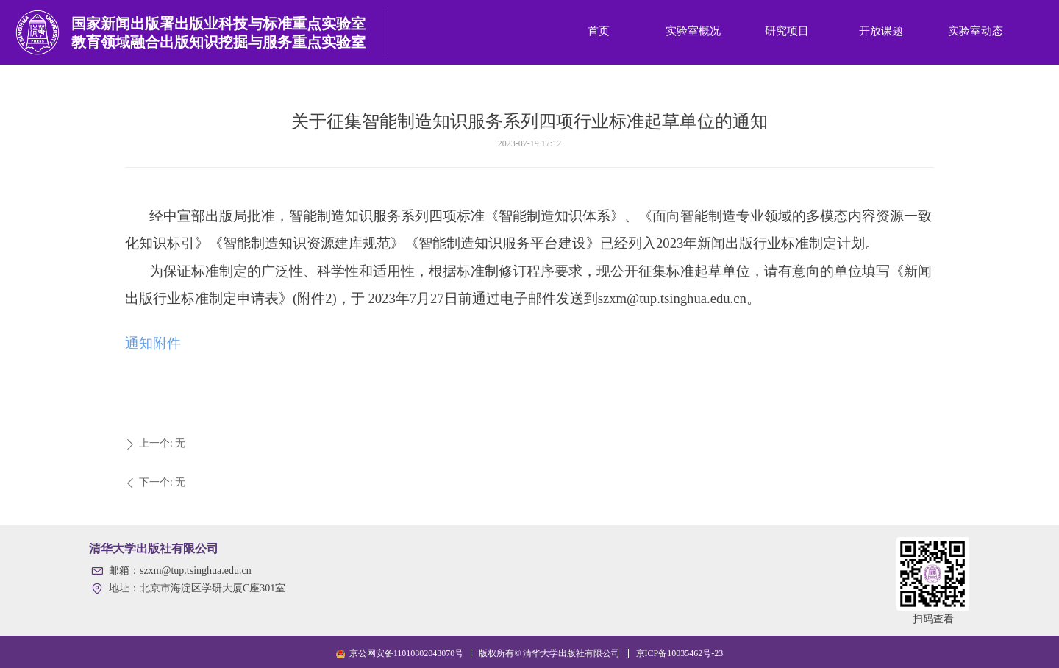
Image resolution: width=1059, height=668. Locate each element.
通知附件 (153, 343)
